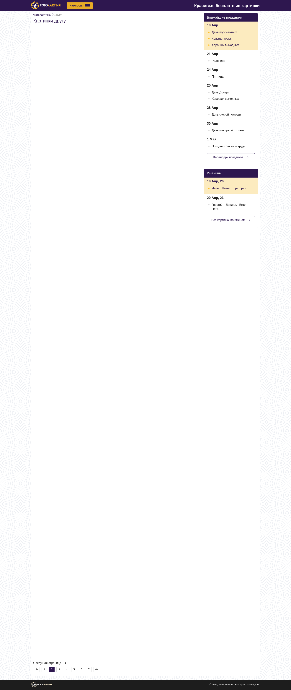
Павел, (226, 188)
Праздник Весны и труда (229, 146)
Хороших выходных (225, 45)
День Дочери (221, 92)
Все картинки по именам (230, 220)
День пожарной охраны (228, 130)
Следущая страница (49, 663)
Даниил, (231, 204)
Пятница (217, 76)
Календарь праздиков (230, 157)
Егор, (242, 204)
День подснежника (224, 32)
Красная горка (221, 38)
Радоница (218, 60)
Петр (215, 208)
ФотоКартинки (42, 14)
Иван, (216, 188)
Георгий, (217, 204)
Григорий (240, 188)
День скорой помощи (226, 114)
